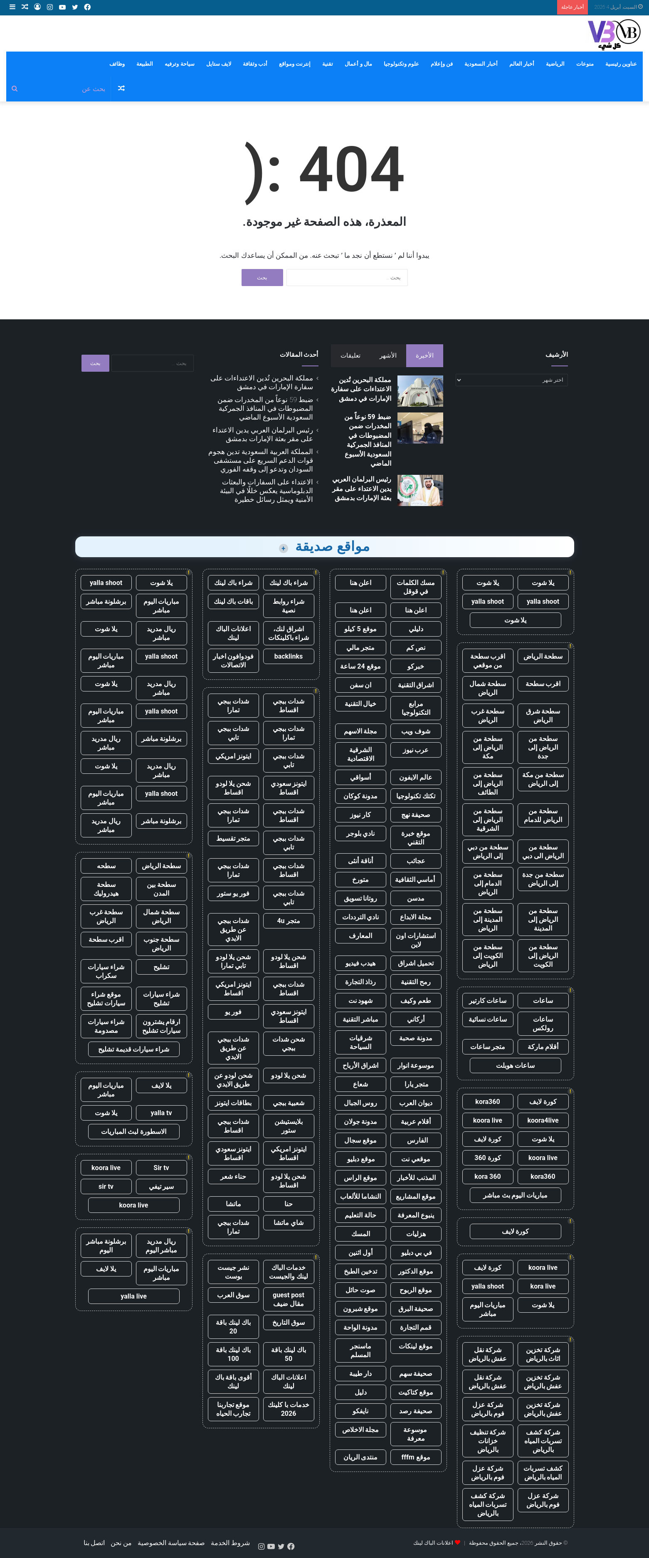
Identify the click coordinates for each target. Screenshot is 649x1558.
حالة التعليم (360, 1215)
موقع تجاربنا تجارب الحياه (233, 1409)
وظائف (117, 64)
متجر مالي (360, 648)
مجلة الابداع (416, 917)
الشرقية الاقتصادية (360, 754)
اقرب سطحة (543, 684)
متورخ (360, 880)
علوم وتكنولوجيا (401, 64)
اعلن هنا (361, 583)
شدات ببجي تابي (233, 733)
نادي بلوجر (360, 833)
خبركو (415, 666)
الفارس (416, 1140)
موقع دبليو (360, 1159)
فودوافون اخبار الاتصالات (233, 660)
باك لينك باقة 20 (233, 1326)
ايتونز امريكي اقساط (233, 988)
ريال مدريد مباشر (161, 633)
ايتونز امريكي (233, 756)
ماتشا (233, 1204)
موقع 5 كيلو (360, 629)
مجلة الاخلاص (360, 1430)
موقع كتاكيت (416, 1392)
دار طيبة (360, 1374)
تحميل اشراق (416, 963)
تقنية (327, 64)
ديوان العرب (415, 1103)
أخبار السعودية (480, 64)
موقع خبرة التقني (415, 838)
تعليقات (350, 355)
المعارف (360, 936)
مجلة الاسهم (361, 731)
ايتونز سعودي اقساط (289, 788)
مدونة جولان (361, 1122)
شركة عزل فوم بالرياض (488, 1409)
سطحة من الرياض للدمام (543, 815)
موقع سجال (360, 1140)
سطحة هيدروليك (106, 889)
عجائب (416, 861)
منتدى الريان (360, 1457)
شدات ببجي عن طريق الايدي (233, 929)
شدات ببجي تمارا (233, 705)
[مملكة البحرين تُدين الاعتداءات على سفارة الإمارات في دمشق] (420, 391)
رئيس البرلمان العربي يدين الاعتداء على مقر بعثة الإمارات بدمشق (361, 488)
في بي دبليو (416, 1253)
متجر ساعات (488, 1047)
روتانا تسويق (361, 898)
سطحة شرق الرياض (543, 715)
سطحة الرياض (543, 656)
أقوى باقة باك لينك (233, 1381)
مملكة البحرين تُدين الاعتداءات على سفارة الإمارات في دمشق (361, 389)
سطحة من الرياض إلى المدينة (543, 919)
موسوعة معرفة (416, 1434)
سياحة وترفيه (179, 64)
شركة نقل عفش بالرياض (488, 1354)
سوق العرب (233, 1295)
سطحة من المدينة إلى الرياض (487, 919)
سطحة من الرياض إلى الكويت (543, 955)
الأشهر (388, 355)
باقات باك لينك (233, 601)
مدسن (415, 898)
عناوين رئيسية (621, 64)
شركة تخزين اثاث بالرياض (543, 1354)
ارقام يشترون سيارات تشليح (161, 1026)
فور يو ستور (233, 893)
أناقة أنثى (360, 861)
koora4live (542, 1120)
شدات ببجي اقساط (288, 705)
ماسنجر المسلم (360, 1350)
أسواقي (360, 777)
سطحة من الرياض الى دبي (543, 851)
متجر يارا (416, 1084)
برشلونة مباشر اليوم (106, 1245)
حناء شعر (233, 1176)
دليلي (416, 629)
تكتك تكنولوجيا (415, 796)
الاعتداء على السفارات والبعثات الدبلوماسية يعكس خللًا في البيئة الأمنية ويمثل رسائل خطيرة (266, 491)
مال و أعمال (358, 64)
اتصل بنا (94, 1543)
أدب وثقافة (255, 64)
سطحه (106, 866)
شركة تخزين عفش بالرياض (543, 1381)
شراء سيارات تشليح (161, 998)
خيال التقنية (361, 704)
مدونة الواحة (360, 1327)
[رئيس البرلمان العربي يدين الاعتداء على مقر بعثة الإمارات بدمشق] (420, 490)
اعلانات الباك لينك (233, 633)
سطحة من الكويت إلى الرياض (488, 955)
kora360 (487, 1102)
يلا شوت (543, 583)
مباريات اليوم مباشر (488, 1309)
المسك (360, 1234)
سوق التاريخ (288, 1322)
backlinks (288, 656)
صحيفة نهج (416, 815)
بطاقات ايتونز (233, 1103)
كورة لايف (543, 1102)
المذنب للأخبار (416, 1178)
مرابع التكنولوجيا (416, 708)
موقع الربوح (416, 1290)
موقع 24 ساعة (360, 666)
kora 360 (487, 1176)
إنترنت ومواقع (295, 64)
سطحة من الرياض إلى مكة (488, 747)
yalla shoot (543, 601)
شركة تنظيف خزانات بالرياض (488, 1441)
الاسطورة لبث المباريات (133, 1132)
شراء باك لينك (288, 583)
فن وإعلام (442, 64)
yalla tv (161, 1113)
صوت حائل (360, 1290)
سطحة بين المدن (161, 889)
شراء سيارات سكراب (106, 971)
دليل (361, 1392)
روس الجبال (361, 1103)
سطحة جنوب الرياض (161, 944)
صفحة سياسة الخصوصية (171, 1543)
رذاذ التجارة (360, 982)
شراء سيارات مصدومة (106, 1026)
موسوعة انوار (415, 1065)
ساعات (543, 1001)
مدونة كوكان (360, 796)
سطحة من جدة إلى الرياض (543, 879)
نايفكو (360, 1411)
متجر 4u (288, 921)
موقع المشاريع (416, 1196)
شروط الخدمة (230, 1543)
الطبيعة (144, 64)
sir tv (106, 1186)
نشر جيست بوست (233, 1272)
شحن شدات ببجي (288, 1043)
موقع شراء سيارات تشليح (106, 998)
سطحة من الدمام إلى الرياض (487, 883)
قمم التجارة (416, 1327)
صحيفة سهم (416, 1374)
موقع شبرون (360, 1309)
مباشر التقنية (360, 1019)
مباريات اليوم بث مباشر (515, 1195)
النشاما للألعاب (360, 1196)
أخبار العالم (521, 64)
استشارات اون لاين (416, 940)
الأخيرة (425, 355)
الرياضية (555, 64)
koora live (487, 1120)
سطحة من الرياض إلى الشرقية (488, 819)
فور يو (233, 1012)
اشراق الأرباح (360, 1065)
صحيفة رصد (415, 1411)
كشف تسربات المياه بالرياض (543, 1472)
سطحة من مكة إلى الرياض (543, 779)
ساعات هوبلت (515, 1065)
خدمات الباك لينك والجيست (288, 1272)
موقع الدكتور (415, 1271)
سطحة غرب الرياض (488, 715)
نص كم (416, 648)
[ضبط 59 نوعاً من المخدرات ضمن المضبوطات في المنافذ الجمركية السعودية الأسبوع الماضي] (420, 428)
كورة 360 (487, 1158)
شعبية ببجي (288, 1103)
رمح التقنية (416, 982)
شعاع (360, 1084)
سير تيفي (161, 1186)
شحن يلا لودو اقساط (233, 788)
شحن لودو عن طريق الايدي (233, 1080)
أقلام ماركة (543, 1047)
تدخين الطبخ (360, 1271)
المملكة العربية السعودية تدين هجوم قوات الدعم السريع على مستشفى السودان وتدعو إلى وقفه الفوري (260, 460)
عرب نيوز (416, 750)
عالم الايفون (415, 777)
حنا (288, 1204)
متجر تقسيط (233, 838)
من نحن (121, 1543)
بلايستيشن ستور (288, 1126)
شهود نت (360, 1001)
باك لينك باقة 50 (288, 1354)
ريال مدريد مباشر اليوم (162, 1245)
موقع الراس (360, 1178)
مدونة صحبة (415, 1038)
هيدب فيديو (360, 963)
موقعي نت (415, 1159)
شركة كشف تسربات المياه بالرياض (543, 1441)
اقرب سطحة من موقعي (488, 660)
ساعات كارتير (488, 1001)
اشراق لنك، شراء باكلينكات (288, 633)
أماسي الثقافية (416, 880)
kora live (543, 1286)
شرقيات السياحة (360, 1042)
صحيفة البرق (416, 1309)
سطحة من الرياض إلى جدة (543, 747)
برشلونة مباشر (106, 601)
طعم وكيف (415, 1001)
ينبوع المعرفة (415, 1215)
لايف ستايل (218, 64)
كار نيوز (360, 815)
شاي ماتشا (289, 1223)
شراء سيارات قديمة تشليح (134, 1049)
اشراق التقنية (416, 685)
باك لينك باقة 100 (233, 1354)
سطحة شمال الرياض (487, 688)
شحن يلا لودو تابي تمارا (233, 961)
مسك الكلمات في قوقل (416, 587)
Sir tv (161, 1168)
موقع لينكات (416, 1346)
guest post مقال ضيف (288, 1299)
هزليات (416, 1234)
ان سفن (361, 685)
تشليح (161, 967)
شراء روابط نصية (289, 606)
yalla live (134, 1296)
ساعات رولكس (543, 1023)
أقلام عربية (416, 1122)
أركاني (415, 1019)
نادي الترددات (360, 917)
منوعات (585, 64)
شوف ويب (415, 731)
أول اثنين (360, 1253)
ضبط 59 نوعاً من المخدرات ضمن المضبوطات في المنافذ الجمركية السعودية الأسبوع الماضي (265, 408)
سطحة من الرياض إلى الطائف (488, 783)
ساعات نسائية (488, 1019)
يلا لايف (161, 1085)
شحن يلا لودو (288, 1075)
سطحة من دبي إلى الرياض (487, 851)
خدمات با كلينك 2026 (288, 1409)
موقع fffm (415, 1457)
